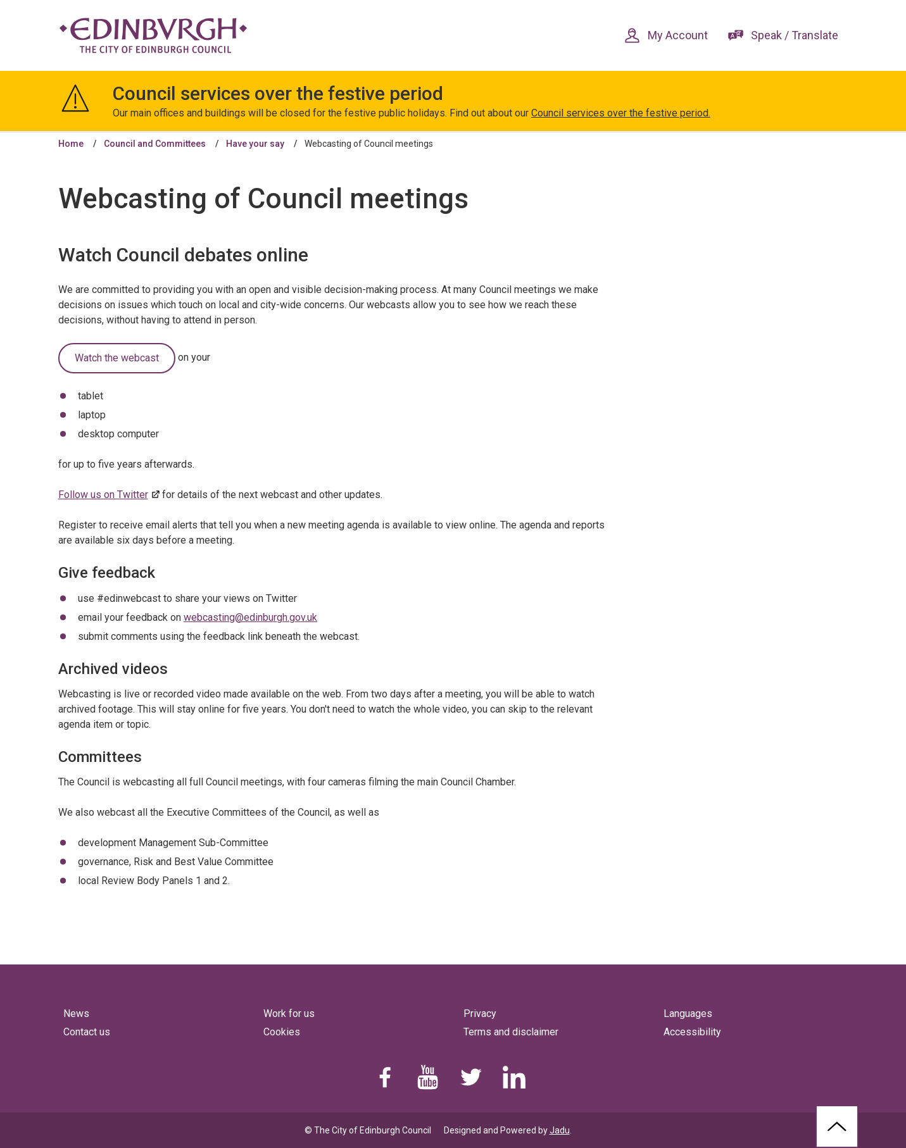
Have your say (255, 144)
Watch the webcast (117, 358)
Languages (688, 1014)
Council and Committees (155, 144)
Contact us (86, 1032)
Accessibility (692, 1032)
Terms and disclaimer (510, 1032)
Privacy (479, 1014)
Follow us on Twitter (103, 495)
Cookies (281, 1032)
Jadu (560, 1130)
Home (71, 144)
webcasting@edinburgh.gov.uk (250, 617)
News (76, 1014)
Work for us (289, 1014)
